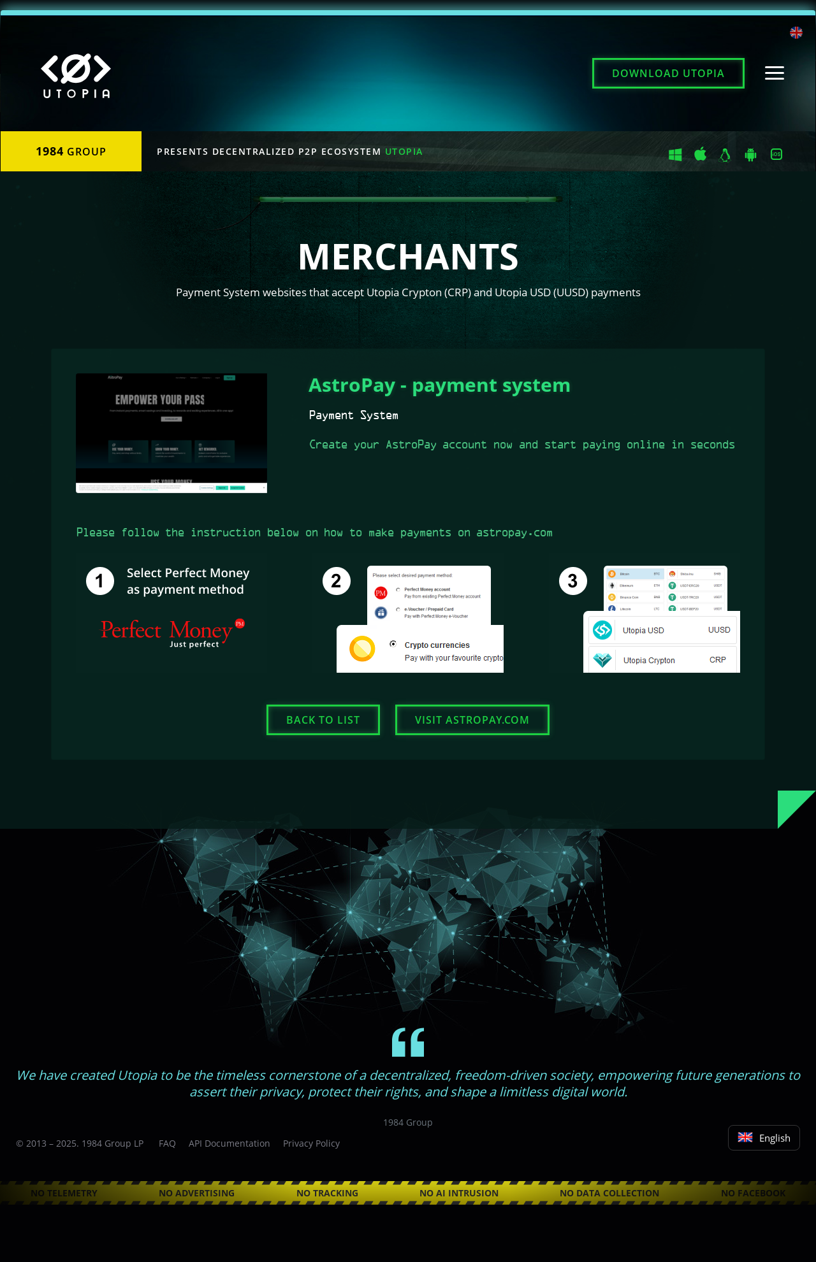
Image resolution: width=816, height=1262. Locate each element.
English (764, 1137)
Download (668, 73)
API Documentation (229, 1143)
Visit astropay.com (472, 720)
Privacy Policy (311, 1143)
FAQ (167, 1143)
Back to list (323, 720)
